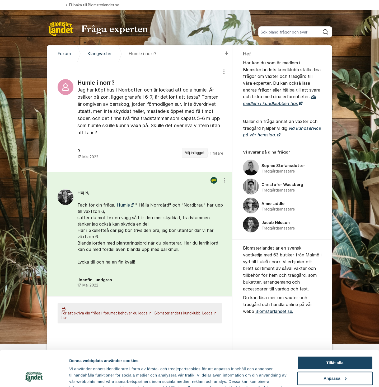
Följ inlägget (195, 153)
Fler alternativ (82, 376)
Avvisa (335, 361)
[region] (139, 117)
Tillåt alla (334, 330)
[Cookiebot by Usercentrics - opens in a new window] (34, 377)
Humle (123, 205)
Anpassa (335, 346)
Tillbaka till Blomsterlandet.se (92, 5)
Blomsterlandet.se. (274, 311)
